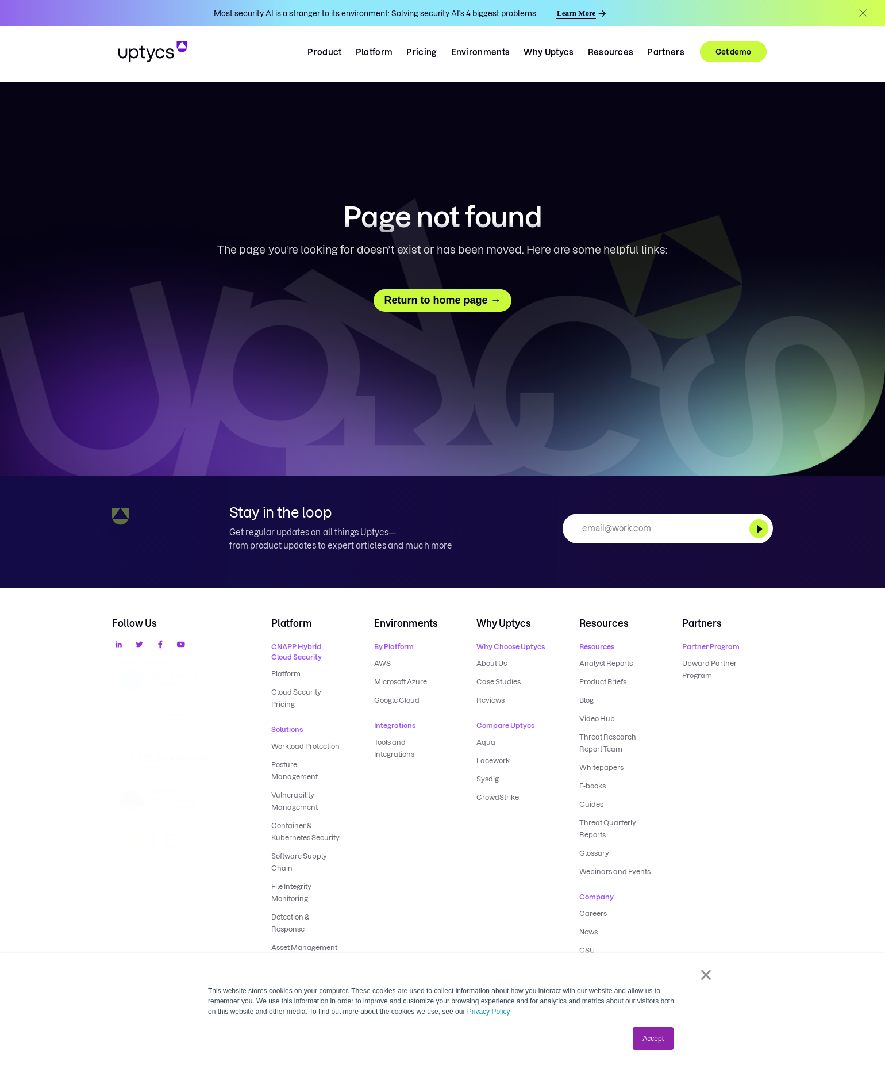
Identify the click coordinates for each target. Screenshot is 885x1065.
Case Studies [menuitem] (498, 681)
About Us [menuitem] (491, 663)
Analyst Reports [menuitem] (606, 663)
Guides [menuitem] (591, 804)
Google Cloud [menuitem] (397, 700)
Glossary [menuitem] (594, 853)
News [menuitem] (588, 932)
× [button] (706, 975)
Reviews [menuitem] (490, 700)
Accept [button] (653, 1039)
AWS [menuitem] (382, 663)
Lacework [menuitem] (493, 760)
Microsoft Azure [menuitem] (400, 681)
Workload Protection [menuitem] (305, 746)
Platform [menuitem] (286, 673)
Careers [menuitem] (593, 913)
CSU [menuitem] (587, 950)
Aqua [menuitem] (485, 742)
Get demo (733, 52)
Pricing (421, 52)
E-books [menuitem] (592, 786)
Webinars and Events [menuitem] (615, 871)
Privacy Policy (488, 1011)
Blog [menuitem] (586, 700)
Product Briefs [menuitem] (602, 681)
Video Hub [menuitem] (597, 718)
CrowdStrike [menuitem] (497, 797)
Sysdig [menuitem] (487, 779)
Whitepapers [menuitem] (601, 767)
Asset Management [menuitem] (304, 947)
